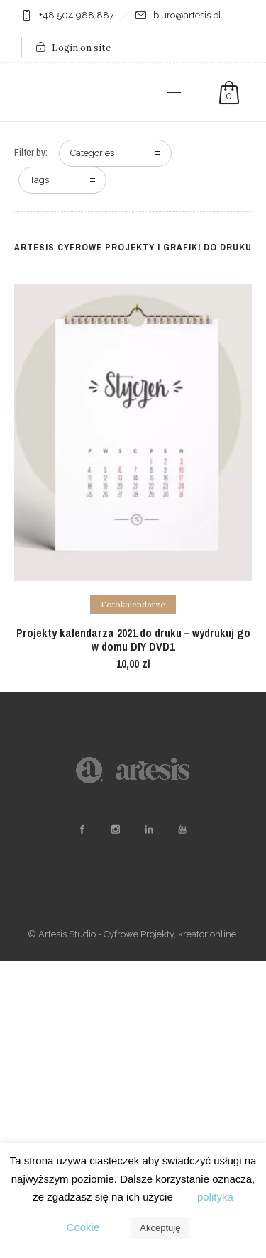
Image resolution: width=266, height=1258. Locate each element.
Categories (92, 153)
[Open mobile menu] (181, 92)
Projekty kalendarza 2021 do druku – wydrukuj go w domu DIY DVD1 (133, 639)
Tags (39, 180)
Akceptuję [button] (160, 1228)
